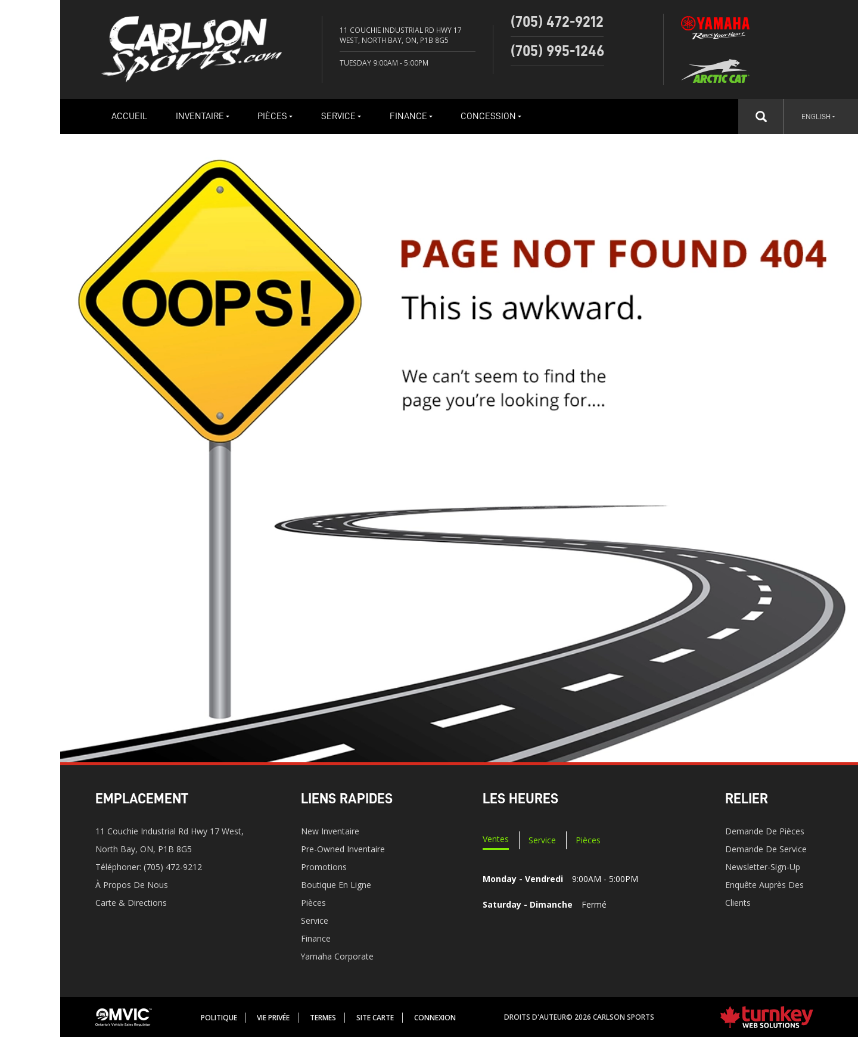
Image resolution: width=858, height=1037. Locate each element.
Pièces (313, 902)
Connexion (435, 1018)
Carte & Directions (131, 902)
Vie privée (273, 1018)
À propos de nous (131, 884)
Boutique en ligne (336, 884)
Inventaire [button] (202, 116)
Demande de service (766, 849)
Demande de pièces (764, 831)
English (818, 116)
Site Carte (375, 1018)
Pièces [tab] (588, 840)
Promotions (324, 867)
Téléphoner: (148, 867)
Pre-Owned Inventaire (343, 849)
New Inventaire (330, 831)
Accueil (129, 116)
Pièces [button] (275, 116)
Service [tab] (542, 840)
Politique (219, 1018)
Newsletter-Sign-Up (762, 867)
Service (314, 920)
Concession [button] (491, 116)
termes (323, 1018)
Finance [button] (411, 116)
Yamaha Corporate (337, 956)
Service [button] (341, 116)
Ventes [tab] (496, 838)
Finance (316, 938)
